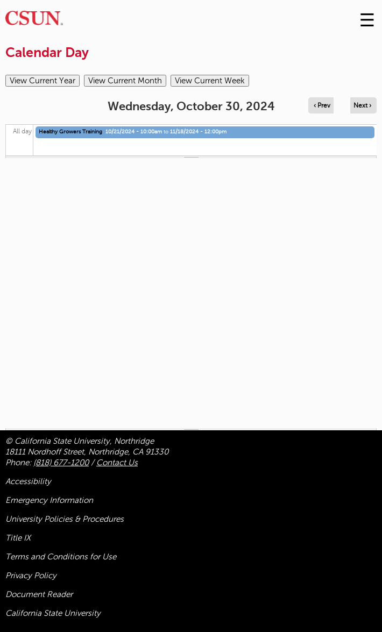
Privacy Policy (30, 575)
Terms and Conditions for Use (60, 556)
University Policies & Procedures (64, 519)
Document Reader (39, 594)
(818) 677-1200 (61, 462)
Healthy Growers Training (70, 131)
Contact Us (117, 462)
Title (18, 538)
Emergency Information (49, 500)
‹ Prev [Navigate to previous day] (322, 105)
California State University (53, 613)
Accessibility (28, 481)
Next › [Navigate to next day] (362, 105)
